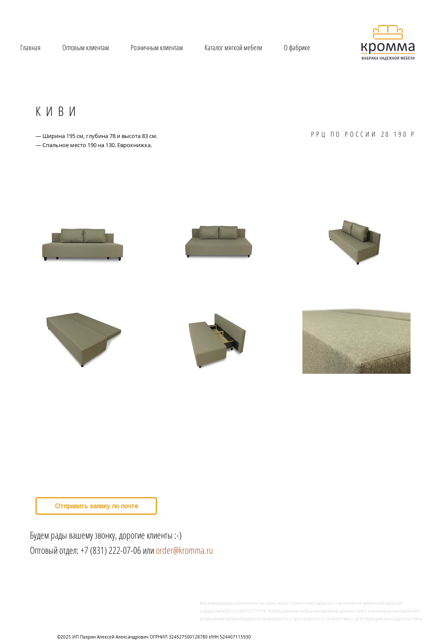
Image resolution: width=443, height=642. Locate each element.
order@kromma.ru (184, 549)
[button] (233, 47)
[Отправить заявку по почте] (96, 506)
